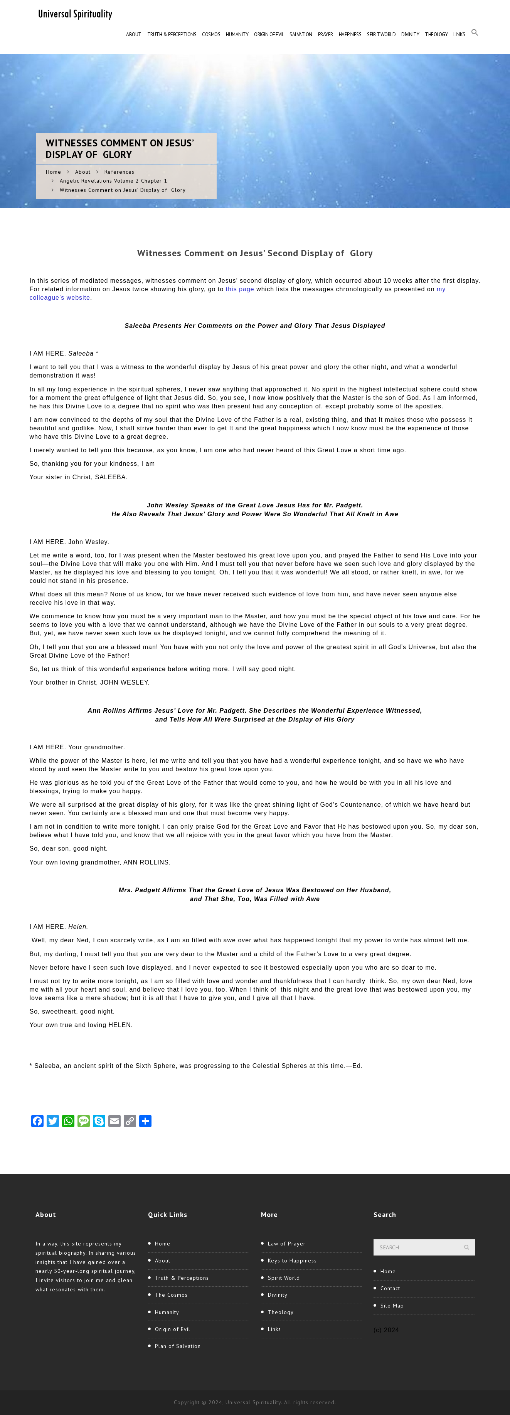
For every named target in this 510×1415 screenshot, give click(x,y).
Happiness (350, 34)
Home (53, 171)
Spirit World (381, 34)
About (133, 34)
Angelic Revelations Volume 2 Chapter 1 (113, 180)
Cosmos (211, 34)
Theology (436, 34)
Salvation (301, 34)
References (119, 171)
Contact (390, 1288)
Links (459, 34)
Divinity (410, 34)
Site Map (392, 1305)
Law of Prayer (287, 1243)
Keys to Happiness (292, 1260)
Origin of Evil (269, 34)
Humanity (237, 34)
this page (241, 289)
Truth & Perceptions (172, 34)
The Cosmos (171, 1294)
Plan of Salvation (178, 1346)
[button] (475, 34)
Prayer (325, 34)
